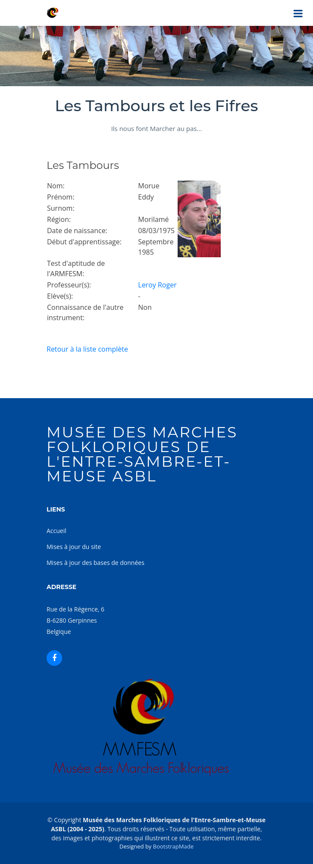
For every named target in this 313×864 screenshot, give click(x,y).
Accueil (56, 531)
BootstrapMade (173, 846)
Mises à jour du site (74, 547)
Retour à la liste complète (87, 349)
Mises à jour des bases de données (95, 562)
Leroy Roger (157, 285)
